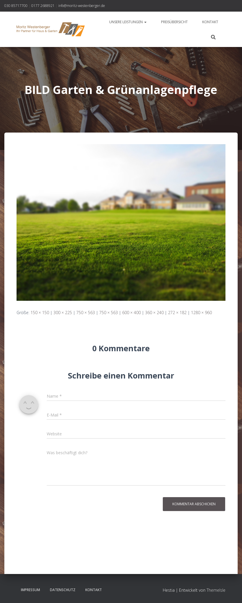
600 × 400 (131, 312)
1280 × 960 (201, 312)
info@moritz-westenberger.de (81, 5)
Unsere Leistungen (128, 21)
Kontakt (210, 21)
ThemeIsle (216, 590)
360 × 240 (154, 312)
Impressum (30, 589)
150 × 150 (39, 312)
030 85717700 (16, 5)
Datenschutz (62, 589)
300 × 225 (62, 312)
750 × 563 (85, 312)
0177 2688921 (43, 5)
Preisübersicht (174, 21)
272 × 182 (177, 312)
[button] (145, 21)
